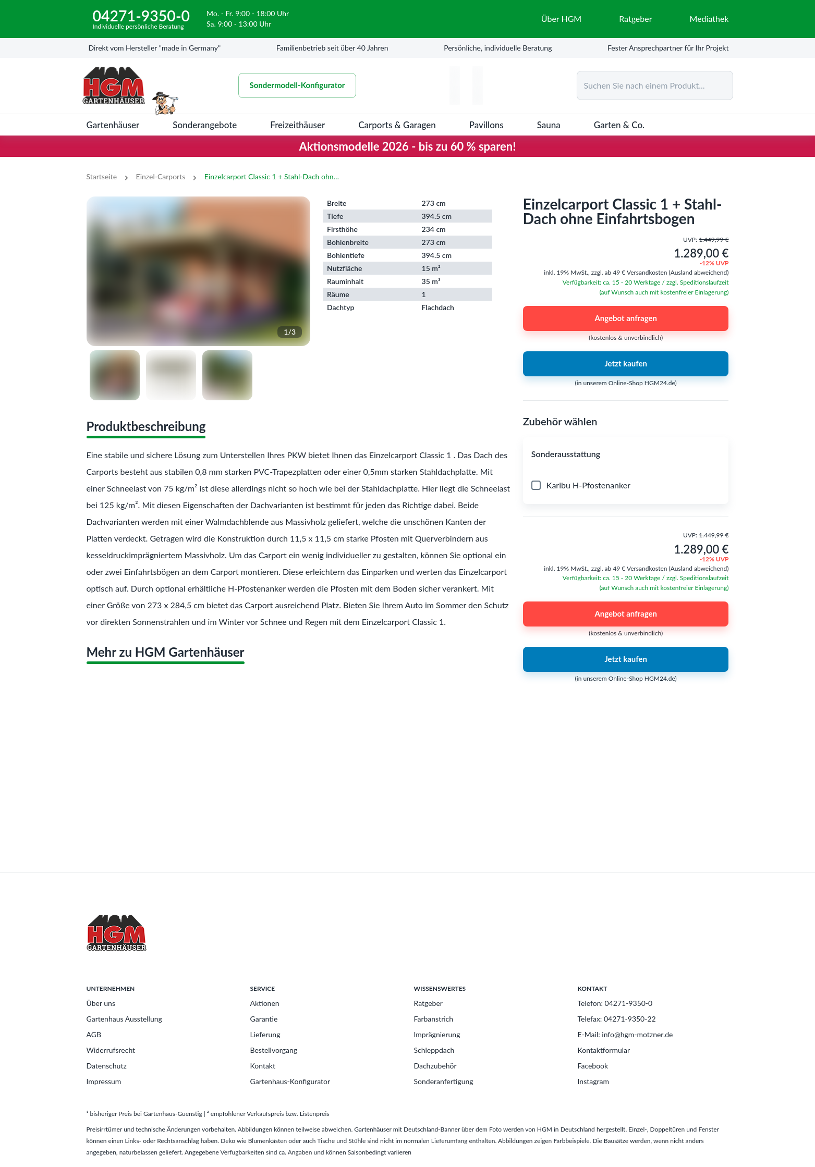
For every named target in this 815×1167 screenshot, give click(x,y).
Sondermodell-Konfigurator (297, 85)
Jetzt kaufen (626, 363)
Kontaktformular (604, 1050)
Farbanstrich (434, 1018)
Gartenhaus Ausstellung (124, 1018)
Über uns (101, 1003)
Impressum (104, 1081)
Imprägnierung (437, 1034)
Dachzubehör (435, 1065)
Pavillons (486, 124)
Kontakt (263, 1065)
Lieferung (265, 1034)
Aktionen (264, 1003)
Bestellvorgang (274, 1050)
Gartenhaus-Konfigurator (290, 1081)
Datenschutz (107, 1065)
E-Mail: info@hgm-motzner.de (625, 1034)
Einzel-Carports (161, 176)
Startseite (102, 176)
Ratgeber (428, 1003)
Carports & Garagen (397, 124)
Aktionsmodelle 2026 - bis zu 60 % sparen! (407, 146)
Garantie (264, 1018)
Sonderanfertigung (443, 1081)
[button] (626, 454)
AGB (94, 1034)
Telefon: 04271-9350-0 (615, 1003)
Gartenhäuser (113, 124)
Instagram (593, 1081)
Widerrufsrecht (111, 1050)
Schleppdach (434, 1050)
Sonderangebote (205, 124)
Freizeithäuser (297, 124)
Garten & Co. (619, 124)
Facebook (593, 1065)
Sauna (549, 124)
